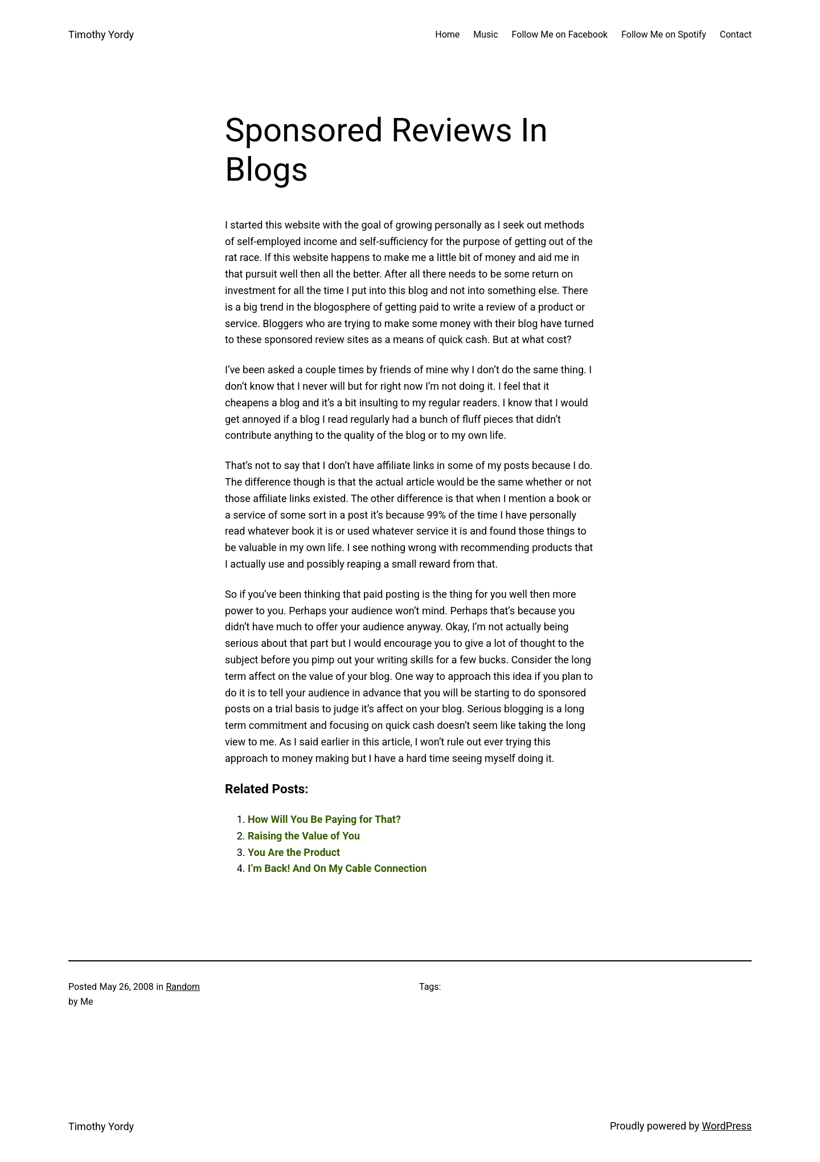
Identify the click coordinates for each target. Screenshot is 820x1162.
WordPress (727, 1126)
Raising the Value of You (304, 836)
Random (183, 986)
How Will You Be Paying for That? (324, 819)
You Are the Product (294, 852)
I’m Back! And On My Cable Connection (337, 868)
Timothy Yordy (101, 34)
